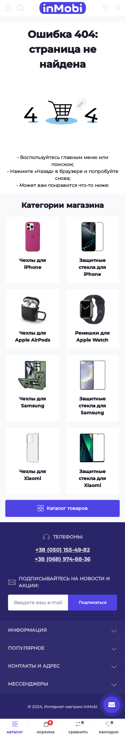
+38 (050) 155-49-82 (62, 550)
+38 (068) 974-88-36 (62, 559)
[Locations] (105, 8)
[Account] (117, 8)
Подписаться (92, 602)
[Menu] (8, 8)
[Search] (20, 8)
